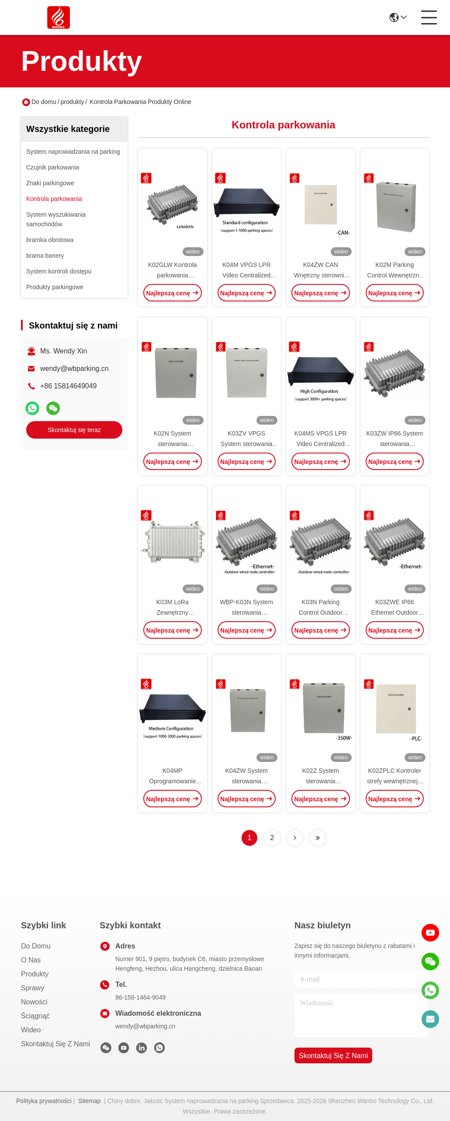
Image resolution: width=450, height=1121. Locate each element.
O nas (31, 960)
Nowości (34, 1002)
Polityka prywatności (44, 1100)
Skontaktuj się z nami (55, 1044)
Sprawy (32, 988)
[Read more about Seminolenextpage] (295, 838)
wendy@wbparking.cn (74, 368)
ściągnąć (35, 1016)
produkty (72, 101)
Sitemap (89, 1100)
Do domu (43, 101)
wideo (31, 1030)
